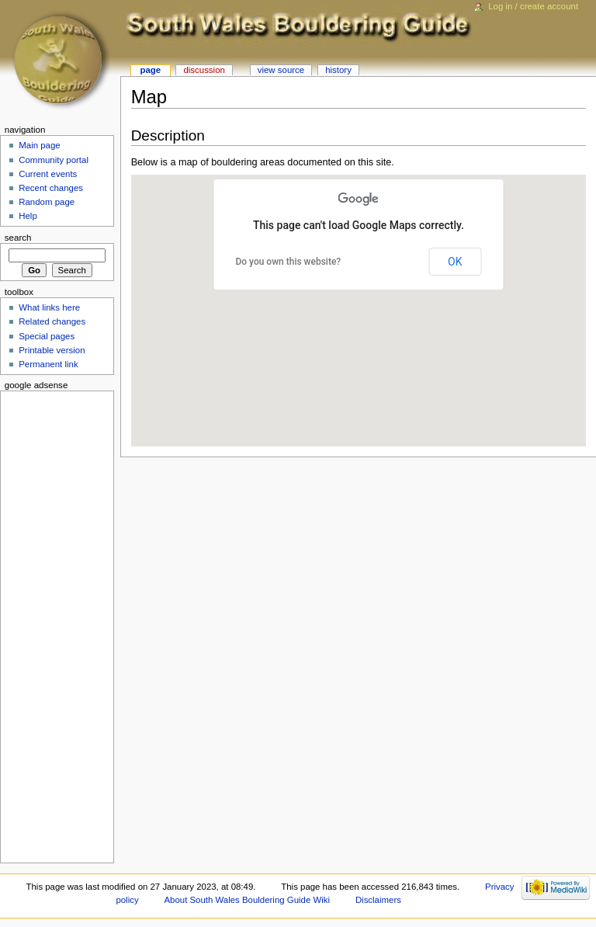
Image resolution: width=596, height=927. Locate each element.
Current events (48, 174)
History (338, 70)
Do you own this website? (288, 261)
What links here (49, 307)
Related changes (52, 321)
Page (150, 70)
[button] (452, 295)
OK (455, 261)
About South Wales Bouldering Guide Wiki (247, 899)
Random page (46, 202)
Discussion (203, 70)
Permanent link (48, 364)
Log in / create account (533, 6)
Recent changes (51, 188)
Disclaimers (378, 899)
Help (28, 215)
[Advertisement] (52, 624)
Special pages (46, 336)
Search (18, 237)
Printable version (52, 350)
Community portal (53, 160)
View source (281, 70)
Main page (40, 145)
